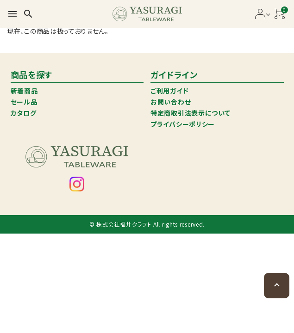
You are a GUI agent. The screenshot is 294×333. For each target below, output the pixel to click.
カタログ (24, 112)
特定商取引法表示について (190, 112)
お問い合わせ (170, 101)
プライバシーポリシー (182, 124)
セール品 (24, 101)
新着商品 (24, 90)
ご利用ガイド (169, 90)
